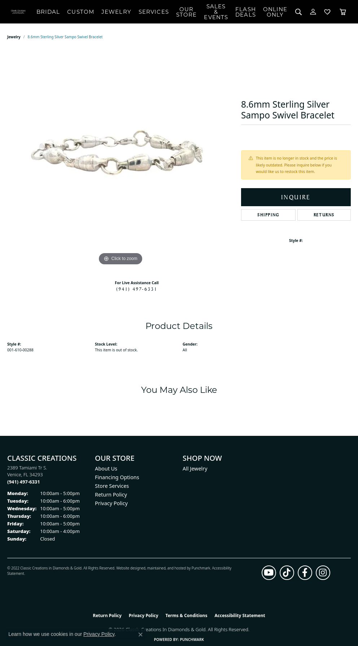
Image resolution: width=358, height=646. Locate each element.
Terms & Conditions (187, 615)
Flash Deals (245, 12)
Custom (80, 11)
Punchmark (201, 568)
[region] (120, 159)
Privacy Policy (111, 503)
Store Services (112, 485)
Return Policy (111, 494)
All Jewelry (195, 468)
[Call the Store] (23, 481)
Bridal (48, 11)
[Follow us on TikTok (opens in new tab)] (287, 572)
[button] (298, 11)
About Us (106, 468)
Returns (324, 215)
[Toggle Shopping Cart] (343, 11)
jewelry (14, 36)
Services (154, 11)
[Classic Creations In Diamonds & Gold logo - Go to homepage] (18, 12)
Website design (128, 568)
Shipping (268, 215)
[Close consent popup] (140, 634)
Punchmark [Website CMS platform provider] (192, 639)
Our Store (186, 12)
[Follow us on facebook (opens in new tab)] (305, 572)
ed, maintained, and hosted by (166, 568)
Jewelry (116, 11)
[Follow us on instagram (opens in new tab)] (323, 572)
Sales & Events (216, 12)
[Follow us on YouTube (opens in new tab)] (269, 572)
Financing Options (117, 477)
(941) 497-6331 (136, 289)
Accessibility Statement (239, 615)
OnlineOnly (275, 12)
